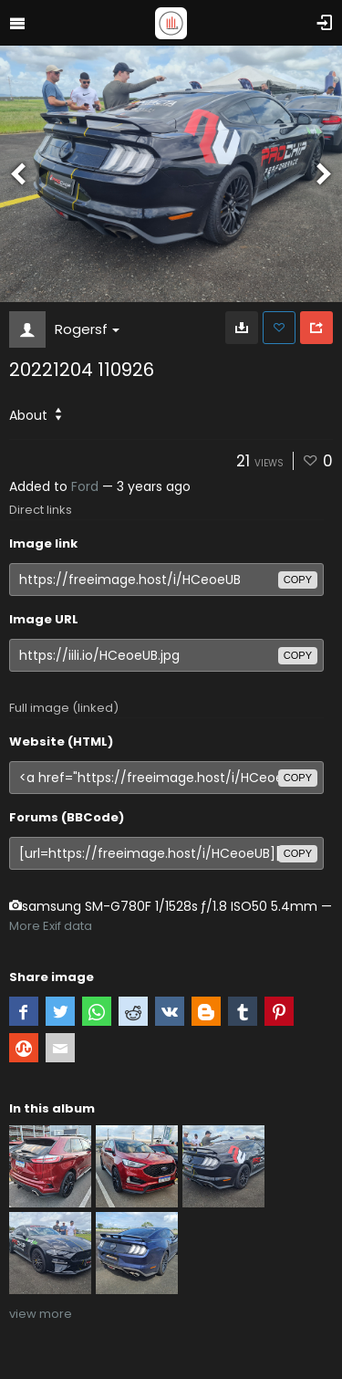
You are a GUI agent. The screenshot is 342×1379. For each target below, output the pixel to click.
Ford (84, 486)
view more (40, 1313)
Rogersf (87, 329)
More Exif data (50, 926)
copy (298, 579)
